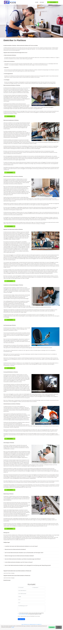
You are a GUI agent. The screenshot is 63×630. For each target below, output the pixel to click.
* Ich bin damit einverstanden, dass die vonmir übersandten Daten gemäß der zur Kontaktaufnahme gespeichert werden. (31, 613)
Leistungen (42, 2)
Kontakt (36, 2)
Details (13, 627)
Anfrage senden (21, 619)
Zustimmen (52, 627)
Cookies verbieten (59, 627)
